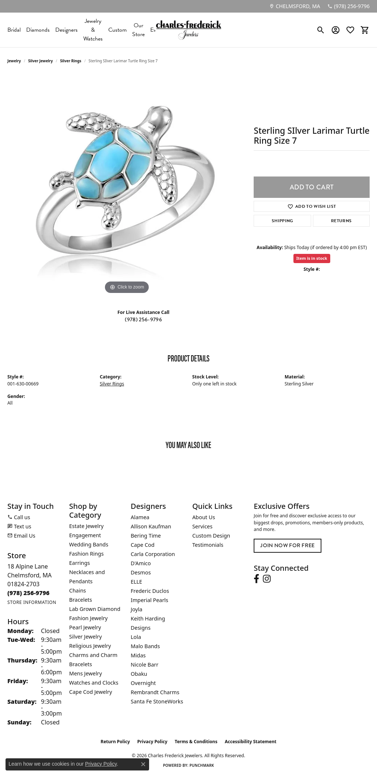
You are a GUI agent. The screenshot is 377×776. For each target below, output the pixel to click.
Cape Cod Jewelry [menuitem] (90, 691)
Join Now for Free (287, 545)
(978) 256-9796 (143, 320)
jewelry (14, 60)
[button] (320, 29)
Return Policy (115, 741)
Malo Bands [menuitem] (145, 646)
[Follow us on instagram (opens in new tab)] (267, 578)
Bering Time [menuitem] (146, 535)
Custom (117, 29)
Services (202, 526)
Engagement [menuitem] (85, 535)
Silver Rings (70, 60)
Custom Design (211, 535)
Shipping (282, 220)
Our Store (138, 30)
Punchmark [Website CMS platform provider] (202, 765)
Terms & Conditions (196, 741)
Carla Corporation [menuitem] (153, 553)
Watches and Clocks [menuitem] (93, 682)
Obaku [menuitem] (139, 673)
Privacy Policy (152, 741)
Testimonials (207, 544)
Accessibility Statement (250, 741)
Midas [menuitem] (138, 655)
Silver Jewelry (40, 60)
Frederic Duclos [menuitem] (150, 590)
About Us (203, 517)
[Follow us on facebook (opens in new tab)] (256, 578)
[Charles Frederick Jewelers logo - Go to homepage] (188, 30)
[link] (294, 6)
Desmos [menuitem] (141, 572)
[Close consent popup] (143, 764)
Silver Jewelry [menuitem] (85, 636)
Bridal (14, 29)
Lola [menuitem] (136, 636)
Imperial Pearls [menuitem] (149, 600)
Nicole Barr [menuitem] (144, 664)
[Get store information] (31, 602)
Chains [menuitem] (77, 590)
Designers (66, 29)
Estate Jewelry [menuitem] (86, 525)
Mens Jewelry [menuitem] (85, 673)
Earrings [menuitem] (79, 562)
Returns (341, 220)
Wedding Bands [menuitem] (88, 544)
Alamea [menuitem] (140, 517)
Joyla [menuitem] (136, 609)
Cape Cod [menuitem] (143, 544)
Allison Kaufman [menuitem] (151, 526)
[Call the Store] (28, 593)
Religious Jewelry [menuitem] (90, 645)
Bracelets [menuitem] (80, 599)
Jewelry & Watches (93, 30)
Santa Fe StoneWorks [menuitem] (157, 701)
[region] (127, 185)
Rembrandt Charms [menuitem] (155, 692)
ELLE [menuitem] (136, 581)
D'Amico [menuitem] (141, 563)
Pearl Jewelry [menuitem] (85, 627)
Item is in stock (311, 258)
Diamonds (38, 29)
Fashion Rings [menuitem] (86, 553)
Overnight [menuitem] (143, 682)
